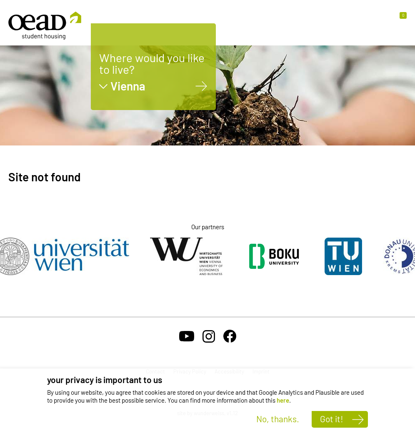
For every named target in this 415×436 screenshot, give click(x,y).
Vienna (127, 86)
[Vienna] (201, 86)
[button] (400, 19)
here (283, 400)
